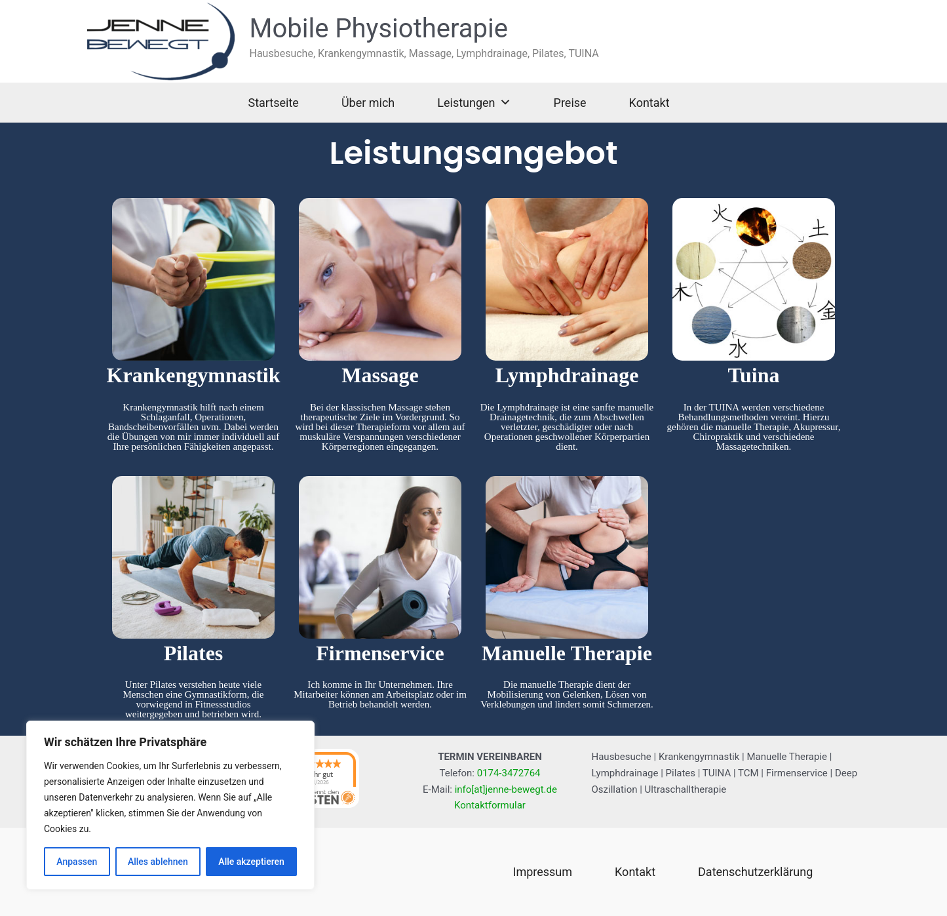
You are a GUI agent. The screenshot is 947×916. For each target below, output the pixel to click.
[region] (170, 805)
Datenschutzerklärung (755, 872)
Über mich (368, 103)
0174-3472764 (509, 773)
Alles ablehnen (158, 861)
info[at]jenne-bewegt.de (506, 789)
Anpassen (76, 861)
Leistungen (474, 102)
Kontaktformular (490, 805)
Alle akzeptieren (251, 861)
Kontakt (649, 103)
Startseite (273, 103)
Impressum (543, 872)
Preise (570, 103)
